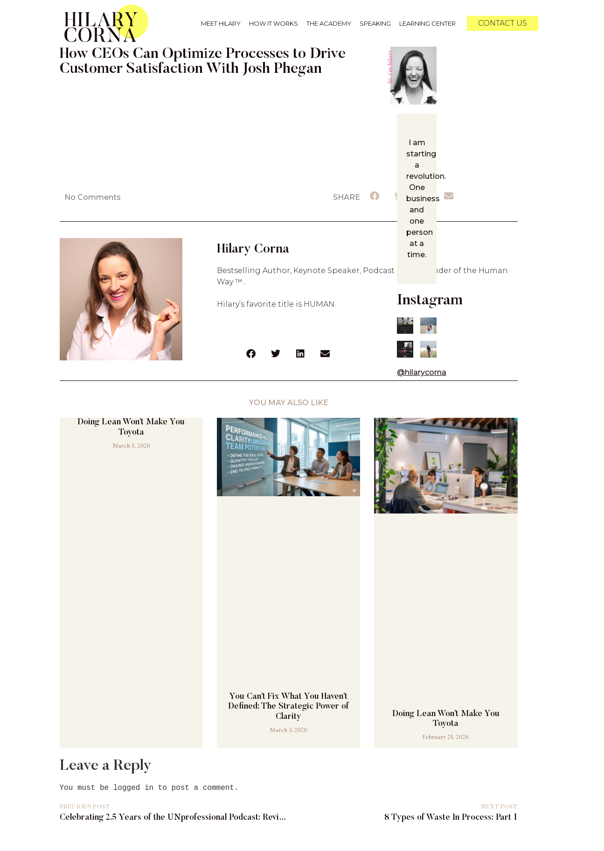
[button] (375, 195)
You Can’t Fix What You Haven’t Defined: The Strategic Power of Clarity (288, 705)
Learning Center (427, 23)
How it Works (273, 23)
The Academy (328, 23)
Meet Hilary (221, 23)
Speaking (375, 23)
